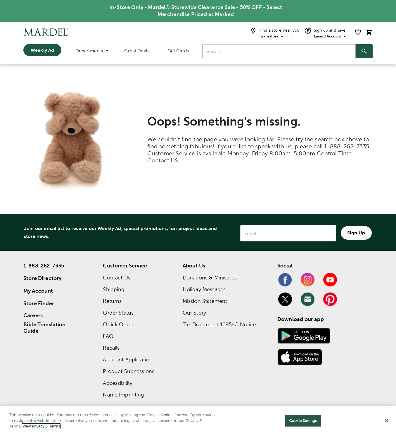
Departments (91, 50)
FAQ (108, 336)
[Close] (386, 420)
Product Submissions (128, 371)
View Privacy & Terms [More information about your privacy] (41, 426)
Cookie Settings (303, 420)
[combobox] (279, 51)
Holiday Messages (204, 289)
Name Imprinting (123, 395)
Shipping (113, 289)
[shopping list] (358, 32)
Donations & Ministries (210, 277)
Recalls (111, 348)
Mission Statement (205, 301)
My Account (38, 291)
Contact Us (116, 277)
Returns (112, 301)
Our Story (194, 313)
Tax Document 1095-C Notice (219, 324)
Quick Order (118, 324)
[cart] (369, 32)
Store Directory (42, 278)
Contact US (162, 160)
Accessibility (117, 383)
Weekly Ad (42, 50)
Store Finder (38, 303)
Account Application (128, 359)
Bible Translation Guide (44, 328)
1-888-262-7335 (43, 265)
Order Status (118, 313)
